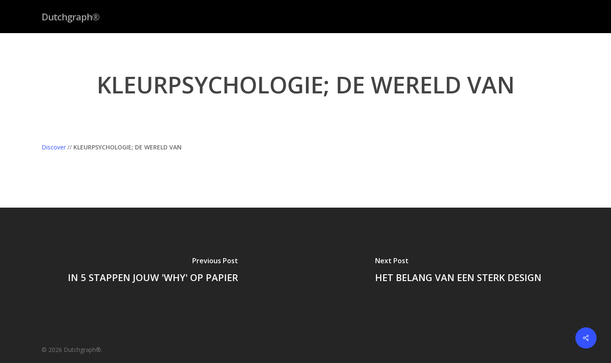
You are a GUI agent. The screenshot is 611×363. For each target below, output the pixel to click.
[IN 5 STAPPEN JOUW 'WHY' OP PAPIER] (153, 271)
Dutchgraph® (70, 16)
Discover (54, 147)
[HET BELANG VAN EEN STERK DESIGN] (458, 271)
